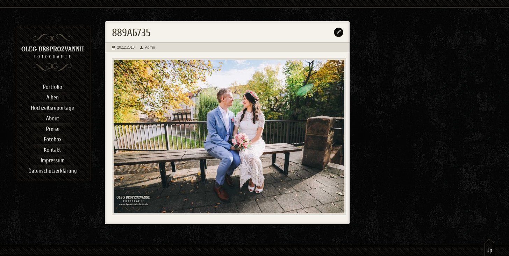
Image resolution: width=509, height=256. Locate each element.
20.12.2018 (126, 47)
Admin (150, 47)
